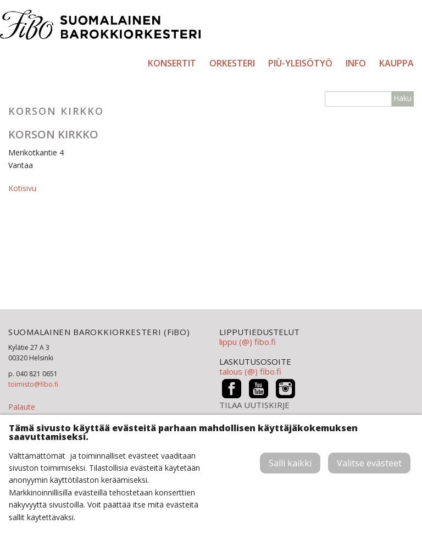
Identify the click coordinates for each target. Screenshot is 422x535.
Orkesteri (232, 63)
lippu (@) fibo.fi (247, 341)
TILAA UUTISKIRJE (254, 405)
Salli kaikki (290, 463)
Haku (402, 98)
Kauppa (396, 63)
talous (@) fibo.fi (250, 371)
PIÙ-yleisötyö (300, 63)
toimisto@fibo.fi (33, 384)
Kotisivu (22, 188)
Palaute (21, 407)
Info (356, 63)
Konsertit (172, 63)
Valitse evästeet (369, 463)
